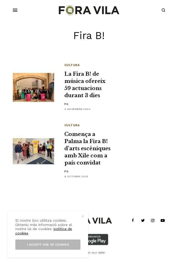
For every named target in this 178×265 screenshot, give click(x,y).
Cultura (72, 65)
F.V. (66, 104)
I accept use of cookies (48, 244)
